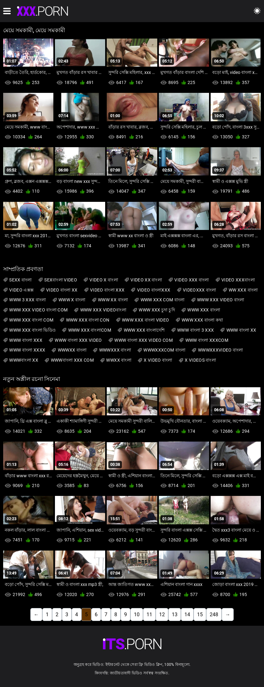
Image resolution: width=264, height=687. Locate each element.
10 (137, 615)
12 (162, 615)
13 (174, 615)
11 (149, 615)
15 (200, 615)
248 (214, 615)
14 (187, 615)
